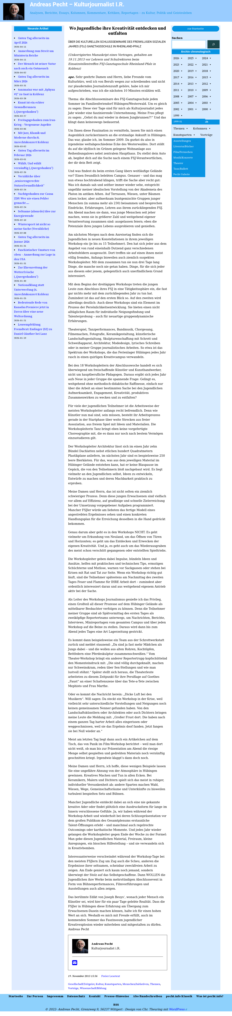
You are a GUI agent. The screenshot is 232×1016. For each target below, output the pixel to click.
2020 (178, 71)
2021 (207, 64)
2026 (178, 58)
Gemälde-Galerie (184, 148)
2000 (207, 109)
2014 (178, 83)
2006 (207, 96)
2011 (178, 90)
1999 (178, 115)
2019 (192, 71)
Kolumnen (202, 128)
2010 (192, 90)
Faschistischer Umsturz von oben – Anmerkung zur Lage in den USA (34, 254)
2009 (207, 90)
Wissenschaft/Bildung (93, 988)
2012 (207, 83)
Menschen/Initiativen (136, 984)
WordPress (178, 1009)
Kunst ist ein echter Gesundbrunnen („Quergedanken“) (29, 107)
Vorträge (73, 988)
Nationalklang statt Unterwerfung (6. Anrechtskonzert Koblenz (31, 289)
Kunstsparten (113, 984)
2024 (207, 58)
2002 (178, 109)
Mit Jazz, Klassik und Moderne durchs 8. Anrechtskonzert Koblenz (31, 137)
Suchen (177, 38)
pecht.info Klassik (185, 141)
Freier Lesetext (110, 976)
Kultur (99, 984)
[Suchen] (213, 44)
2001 (192, 109)
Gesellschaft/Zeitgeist (81, 984)
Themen (155, 984)
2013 (192, 83)
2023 (178, 64)
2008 (178, 96)
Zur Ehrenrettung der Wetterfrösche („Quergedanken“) (31, 272)
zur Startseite (195, 28)
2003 (207, 103)
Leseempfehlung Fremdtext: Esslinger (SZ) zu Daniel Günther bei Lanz (33, 329)
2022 (192, 64)
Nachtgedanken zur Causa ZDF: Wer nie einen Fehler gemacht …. (33, 198)
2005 (178, 103)
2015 (207, 77)
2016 (192, 77)
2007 (192, 96)
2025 (192, 58)
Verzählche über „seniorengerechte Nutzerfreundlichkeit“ (29, 180)
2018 (207, 71)
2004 (192, 103)
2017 (178, 77)
